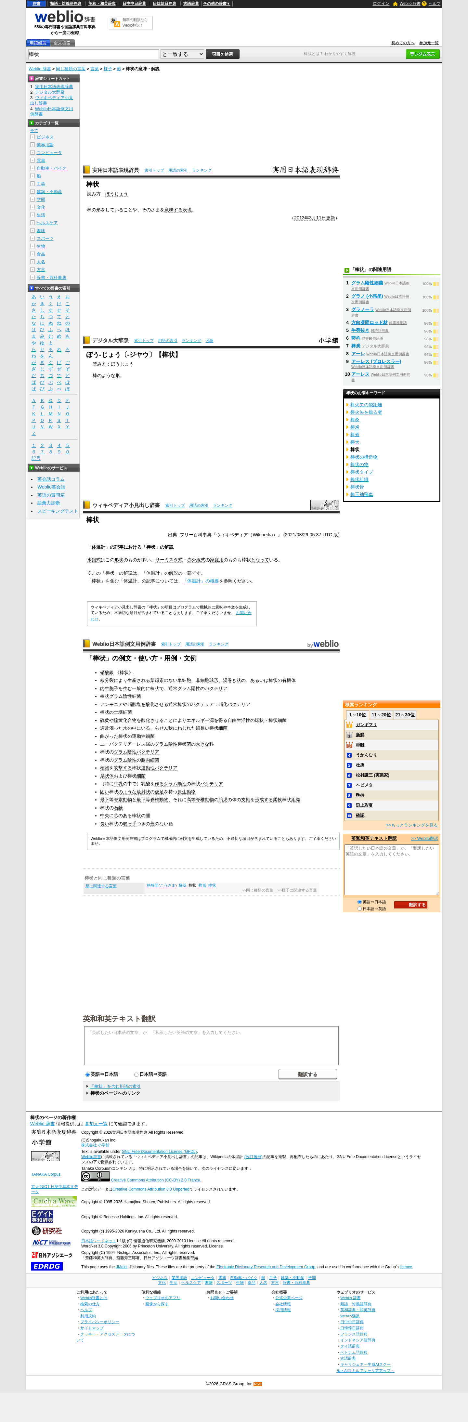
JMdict (121, 1267)
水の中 (129, 728)
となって (260, 559)
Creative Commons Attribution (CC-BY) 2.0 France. (156, 1180)
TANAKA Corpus (45, 1174)
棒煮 (354, 434)
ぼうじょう (116, 193)
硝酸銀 (107, 672)
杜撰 (360, 765)
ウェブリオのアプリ (162, 1298)
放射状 (143, 791)
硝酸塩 (134, 704)
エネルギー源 (200, 720)
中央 (104, 815)
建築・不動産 (49, 191)
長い (104, 823)
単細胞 (184, 680)
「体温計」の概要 (201, 580)
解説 (169, 547)
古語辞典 (191, 3)
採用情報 (283, 1310)
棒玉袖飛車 (361, 494)
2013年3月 (305, 217)
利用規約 (88, 1316)
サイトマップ (92, 1328)
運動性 (139, 736)
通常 (172, 688)
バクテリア (216, 688)
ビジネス (45, 137)
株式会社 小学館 (95, 1145)
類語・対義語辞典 (65, 3)
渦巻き (230, 680)
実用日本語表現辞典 (115, 170)
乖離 (360, 744)
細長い (202, 728)
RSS (258, 1384)
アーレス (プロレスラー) (376, 361)
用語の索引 (178, 170)
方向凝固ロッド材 (369, 322)
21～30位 (404, 714)
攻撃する (123, 767)
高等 (191, 799)
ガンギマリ (366, 724)
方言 (41, 269)
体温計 (98, 547)
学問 (41, 199)
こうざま (168, 885)
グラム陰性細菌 (125, 696)
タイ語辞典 (350, 1346)
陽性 (195, 688)
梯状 (183, 885)
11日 (321, 217)
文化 (41, 207)
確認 (360, 815)
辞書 (36, 3)
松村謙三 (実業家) (372, 775)
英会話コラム (51, 479)
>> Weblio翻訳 (424, 838)
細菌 (282, 720)
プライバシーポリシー (99, 1322)
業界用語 (45, 144)
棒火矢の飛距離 (366, 404)
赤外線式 (196, 559)
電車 (41, 160)
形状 (119, 559)
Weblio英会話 (51, 486)
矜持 (360, 795)
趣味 (41, 230)
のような (106, 375)
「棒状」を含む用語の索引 (115, 1086)
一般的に (141, 688)
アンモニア (111, 704)
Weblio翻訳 (349, 1316)
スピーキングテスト (57, 511)
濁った (116, 728)
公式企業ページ (289, 1298)
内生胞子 (109, 688)
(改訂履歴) (253, 1157)
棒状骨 (357, 486)
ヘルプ (434, 3)
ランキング (202, 170)
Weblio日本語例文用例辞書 (124, 644)
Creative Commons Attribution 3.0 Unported (150, 1189)
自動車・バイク (51, 168)
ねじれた (186, 728)
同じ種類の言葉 (70, 68)
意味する (173, 209)
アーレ (358, 353)
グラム (184, 688)
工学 (41, 183)
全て (34, 131)
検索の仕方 (90, 1304)
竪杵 (355, 338)
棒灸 (354, 419)
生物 (41, 246)
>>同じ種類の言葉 (257, 890)
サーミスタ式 (169, 559)
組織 (295, 799)
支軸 (245, 799)
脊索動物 (123, 799)
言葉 (94, 68)
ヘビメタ (364, 785)
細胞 (204, 680)
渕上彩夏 (364, 805)
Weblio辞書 (91, 1157)
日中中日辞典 (134, 3)
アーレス (360, 374)
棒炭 (355, 345)
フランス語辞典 (354, 1334)
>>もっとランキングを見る (412, 825)
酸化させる (157, 704)
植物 (104, 767)
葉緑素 (157, 680)
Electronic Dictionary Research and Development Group (265, 1267)
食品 (41, 254)
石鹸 (118, 807)
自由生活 (237, 720)
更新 (330, 217)
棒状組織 (359, 479)
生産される (138, 680)
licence (406, 1267)
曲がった (109, 736)
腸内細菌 (150, 760)
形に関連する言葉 (101, 886)
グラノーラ (362, 309)
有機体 (289, 680)
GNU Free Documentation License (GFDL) (159, 1151)
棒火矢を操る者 (366, 412)
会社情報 (283, 1304)
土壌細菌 (123, 712)
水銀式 (94, 559)
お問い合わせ (222, 1298)
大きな (202, 744)
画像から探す (157, 1304)
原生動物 (186, 791)
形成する (264, 799)
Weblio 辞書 (410, 3)
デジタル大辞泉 (110, 340)
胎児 (223, 799)
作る (159, 783)
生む (127, 688)
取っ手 (129, 823)
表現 (187, 209)
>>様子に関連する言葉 (297, 890)
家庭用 (217, 559)
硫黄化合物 (125, 720)
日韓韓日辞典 (164, 3)
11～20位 (381, 714)
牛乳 (118, 783)
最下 (104, 799)
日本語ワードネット (98, 1241)
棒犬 (354, 442)
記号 (36, 458)
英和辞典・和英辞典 (357, 1310)
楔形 (202, 885)
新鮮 (360, 734)
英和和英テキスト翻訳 (119, 1018)
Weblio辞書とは (93, 1298)
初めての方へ (403, 43)
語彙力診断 (48, 502)
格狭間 (153, 885)
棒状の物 (359, 464)
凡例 (210, 340)
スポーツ (45, 238)
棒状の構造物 (364, 457)
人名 (41, 261)
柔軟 (277, 799)
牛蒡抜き (360, 330)
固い (104, 791)
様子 (108, 68)
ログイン (381, 3)
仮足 (159, 791)
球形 (213, 680)
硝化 (223, 704)
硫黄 (104, 720)
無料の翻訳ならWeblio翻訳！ (135, 23)
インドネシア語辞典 (357, 1340)
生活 (41, 215)
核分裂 (107, 680)
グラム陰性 (166, 744)
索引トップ (154, 170)
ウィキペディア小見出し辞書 (126, 505)
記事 (119, 547)
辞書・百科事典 (51, 277)
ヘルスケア (47, 222)
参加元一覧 (429, 43)
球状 (259, 720)
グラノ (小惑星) (367, 296)
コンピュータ (49, 152)
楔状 (212, 885)
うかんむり (366, 754)
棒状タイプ (361, 472)
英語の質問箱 (51, 495)
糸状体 (107, 775)
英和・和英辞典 (102, 3)
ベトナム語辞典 (354, 1352)
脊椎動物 (159, 799)
